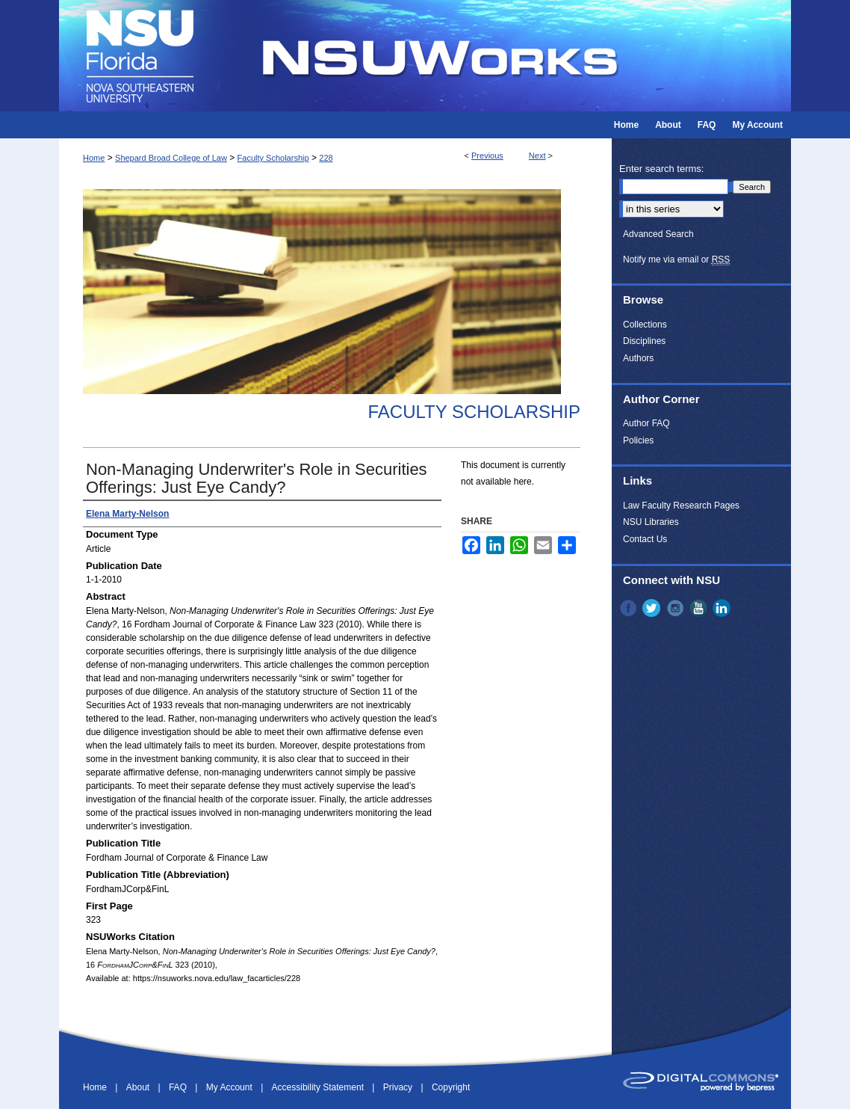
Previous (487, 155)
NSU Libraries (651, 522)
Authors (638, 358)
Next (537, 155)
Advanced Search (658, 234)
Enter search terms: (661, 168)
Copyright (451, 1087)
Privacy (399, 1087)
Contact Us (645, 539)
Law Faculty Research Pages (681, 505)
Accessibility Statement (319, 1087)
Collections (645, 324)
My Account (230, 1087)
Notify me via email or (676, 259)
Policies (638, 440)
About (139, 1087)
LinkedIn (723, 608)
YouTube (699, 608)
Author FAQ (646, 423)
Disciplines (644, 341)
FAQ (179, 1087)
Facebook (629, 608)
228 (325, 157)
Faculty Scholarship (273, 157)
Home (94, 157)
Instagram (676, 608)
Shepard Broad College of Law (171, 157)
